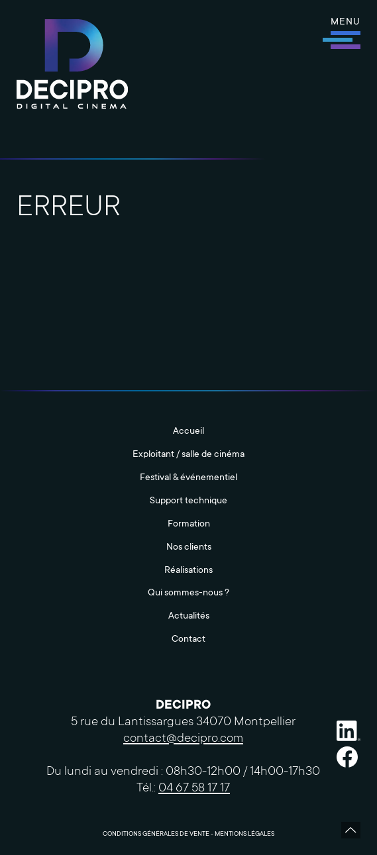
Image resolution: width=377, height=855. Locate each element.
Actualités (188, 616)
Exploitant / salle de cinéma (188, 455)
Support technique (188, 501)
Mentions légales (244, 834)
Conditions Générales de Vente (156, 834)
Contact (188, 639)
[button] (345, 33)
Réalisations (188, 571)
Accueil (188, 432)
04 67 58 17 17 (194, 788)
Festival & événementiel (188, 478)
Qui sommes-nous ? (188, 593)
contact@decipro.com (183, 739)
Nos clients (188, 547)
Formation (189, 524)
